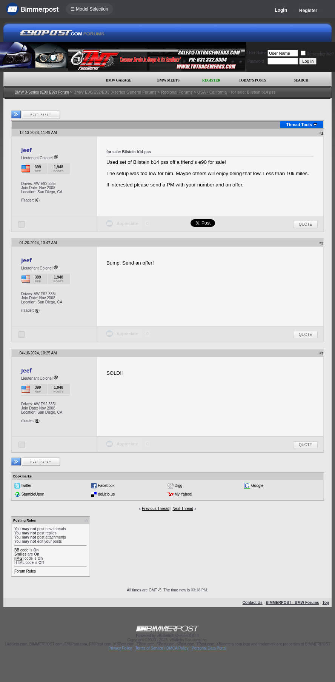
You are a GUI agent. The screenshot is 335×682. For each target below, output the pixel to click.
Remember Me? (317, 54)
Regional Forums (177, 92)
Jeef (26, 150)
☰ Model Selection (89, 9)
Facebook (106, 485)
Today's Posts (252, 80)
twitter (27, 485)
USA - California (212, 92)
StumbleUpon (33, 494)
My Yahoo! (183, 494)
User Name (257, 53)
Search (301, 80)
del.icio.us (106, 494)
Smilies (20, 554)
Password (255, 61)
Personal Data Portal (209, 648)
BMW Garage (118, 80)
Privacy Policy (120, 648)
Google (257, 485)
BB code (21, 550)
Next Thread (182, 508)
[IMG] (18, 558)
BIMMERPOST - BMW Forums (292, 602)
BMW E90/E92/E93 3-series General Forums (115, 92)
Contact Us (253, 602)
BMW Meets (168, 80)
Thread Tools (299, 124)
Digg (179, 485)
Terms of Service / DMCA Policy (161, 648)
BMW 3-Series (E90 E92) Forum (42, 92)
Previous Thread (155, 508)
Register (308, 10)
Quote (305, 224)
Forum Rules (25, 571)
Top (326, 602)
